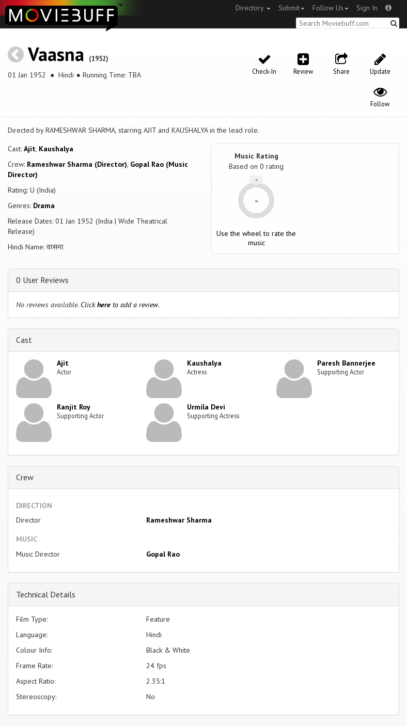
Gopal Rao (163, 554)
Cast (24, 340)
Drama (44, 205)
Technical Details (45, 594)
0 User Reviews (42, 280)
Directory (253, 7)
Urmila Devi (206, 407)
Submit (291, 7)
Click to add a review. (120, 304)
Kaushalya (56, 148)
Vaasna (56, 54)
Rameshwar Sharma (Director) (77, 164)
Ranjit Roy (73, 407)
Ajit (30, 148)
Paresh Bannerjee (346, 363)
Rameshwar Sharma (179, 520)
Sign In (367, 7)
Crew (25, 477)
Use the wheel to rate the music (256, 238)
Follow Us (330, 7)
